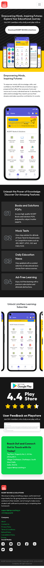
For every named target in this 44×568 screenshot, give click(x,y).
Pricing (3, 538)
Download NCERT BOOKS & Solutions (22, 30)
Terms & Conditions (8, 530)
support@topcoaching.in (10, 510)
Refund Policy (6, 532)
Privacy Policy (6, 527)
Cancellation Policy (8, 535)
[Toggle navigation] (39, 4)
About (3, 522)
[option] (22, 341)
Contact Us (5, 524)
